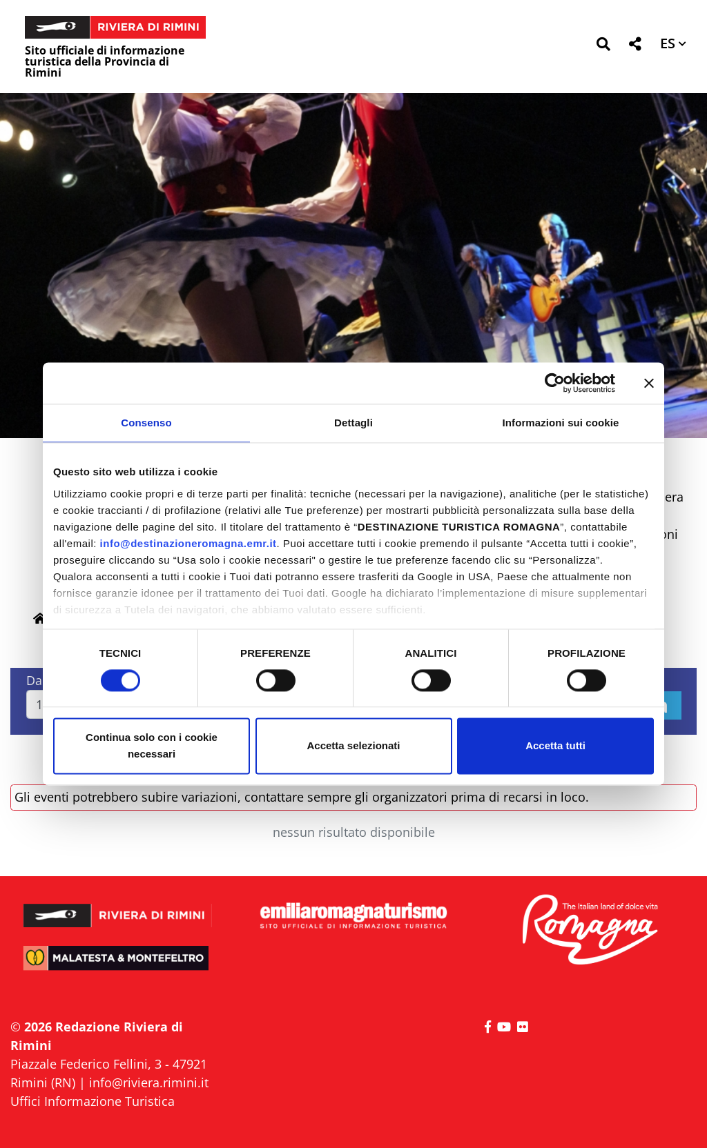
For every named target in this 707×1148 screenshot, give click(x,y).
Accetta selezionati (353, 746)
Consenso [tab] (146, 422)
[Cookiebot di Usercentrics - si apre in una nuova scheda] (554, 383)
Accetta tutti (555, 746)
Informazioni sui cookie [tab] (561, 422)
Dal (36, 680)
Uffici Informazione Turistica (92, 1101)
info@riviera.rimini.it (149, 1082)
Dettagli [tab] (353, 422)
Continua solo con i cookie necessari (151, 746)
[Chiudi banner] (649, 383)
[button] (603, 46)
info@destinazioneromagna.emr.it (188, 543)
